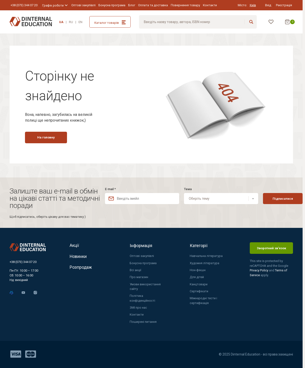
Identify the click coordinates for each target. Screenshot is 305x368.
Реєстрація (284, 5)
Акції (74, 245)
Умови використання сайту (145, 286)
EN (80, 22)
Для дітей (197, 277)
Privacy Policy (259, 270)
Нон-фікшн (198, 270)
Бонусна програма (111, 5)
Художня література (205, 262)
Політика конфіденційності (142, 298)
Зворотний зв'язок (271, 247)
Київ (253, 5)
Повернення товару (185, 5)
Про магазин (139, 277)
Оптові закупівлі (83, 5)
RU (71, 22)
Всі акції (135, 270)
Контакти (210, 5)
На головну (47, 138)
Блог (131, 5)
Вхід (268, 5)
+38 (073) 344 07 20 (24, 5)
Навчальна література (206, 255)
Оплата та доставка (153, 5)
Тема (182, 188)
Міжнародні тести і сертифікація (203, 300)
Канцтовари (198, 284)
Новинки (78, 256)
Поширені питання (143, 322)
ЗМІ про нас (138, 307)
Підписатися (272, 198)
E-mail (110, 188)
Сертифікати (199, 291)
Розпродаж (81, 267)
